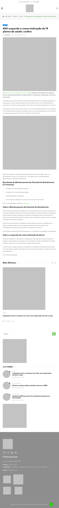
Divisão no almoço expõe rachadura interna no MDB (29, 384)
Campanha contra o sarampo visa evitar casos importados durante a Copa (28, 314)
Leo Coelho (15, 392)
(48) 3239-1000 (12, 462)
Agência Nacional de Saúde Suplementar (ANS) (17, 91)
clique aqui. (26, 202)
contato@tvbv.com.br (12, 468)
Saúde (4, 311)
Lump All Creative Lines (41, 502)
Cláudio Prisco (16, 382)
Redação (7, 34)
